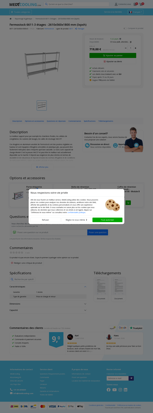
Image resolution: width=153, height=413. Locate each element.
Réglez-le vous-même (76, 220)
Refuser (45, 220)
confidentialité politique (76, 212)
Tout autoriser (107, 220)
